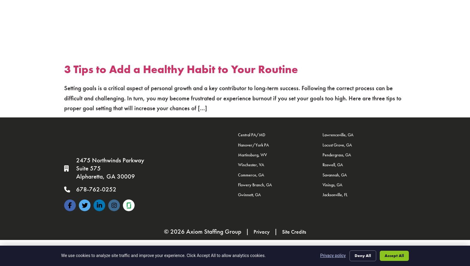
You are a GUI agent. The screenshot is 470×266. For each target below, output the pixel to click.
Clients (209, 8)
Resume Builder (311, 22)
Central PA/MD (251, 134)
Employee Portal (164, 22)
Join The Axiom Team (212, 22)
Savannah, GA (335, 175)
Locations (350, 8)
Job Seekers (166, 8)
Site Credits (295, 231)
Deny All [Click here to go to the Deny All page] (361, 255)
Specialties (247, 8)
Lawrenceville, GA (338, 134)
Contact (394, 8)
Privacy (259, 231)
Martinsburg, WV (252, 155)
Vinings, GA (332, 185)
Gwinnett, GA (249, 194)
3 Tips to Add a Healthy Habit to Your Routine (181, 69)
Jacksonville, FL (335, 194)
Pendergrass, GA (337, 155)
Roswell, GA (333, 164)
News (314, 8)
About (284, 8)
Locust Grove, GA (337, 145)
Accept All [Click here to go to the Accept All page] (393, 255)
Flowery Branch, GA (255, 185)
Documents (255, 22)
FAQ (281, 22)
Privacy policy (331, 255)
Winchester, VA (251, 164)
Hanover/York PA (253, 145)
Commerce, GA (251, 175)
